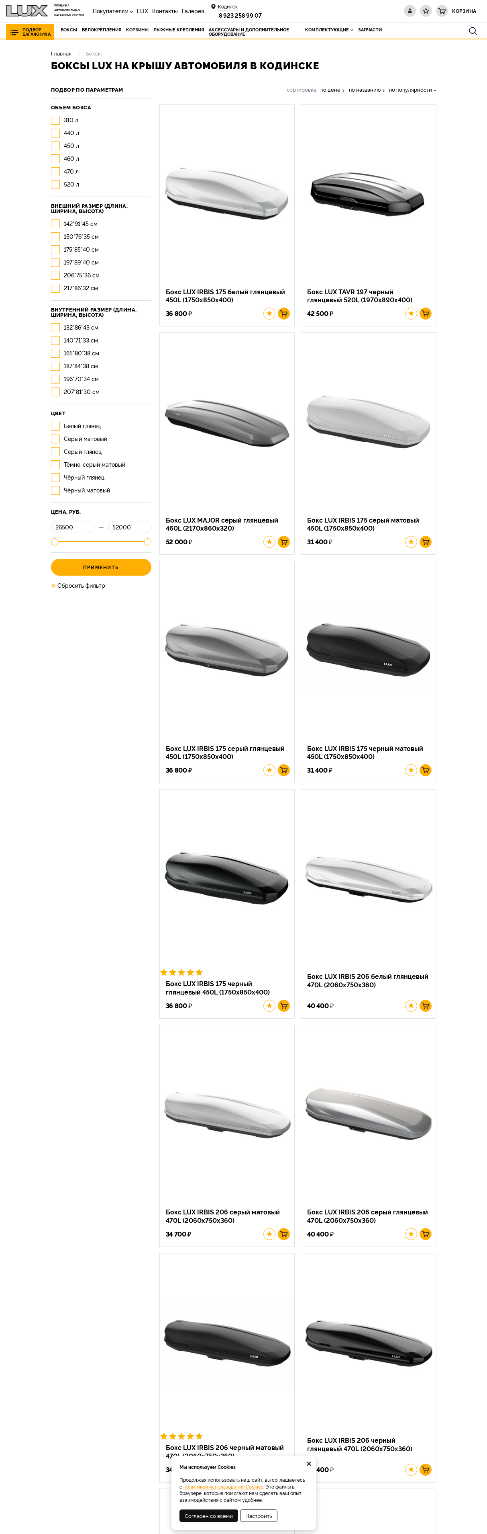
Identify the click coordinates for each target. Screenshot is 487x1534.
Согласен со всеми (209, 1515)
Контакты (165, 10)
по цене (330, 89)
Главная (61, 53)
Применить (101, 567)
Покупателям (110, 10)
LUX (142, 10)
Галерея (193, 10)
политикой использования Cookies (223, 1486)
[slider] (54, 542)
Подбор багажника (36, 32)
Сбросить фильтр (78, 585)
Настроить (258, 1515)
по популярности (410, 89)
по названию (365, 89)
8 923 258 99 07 (240, 15)
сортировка (301, 89)
